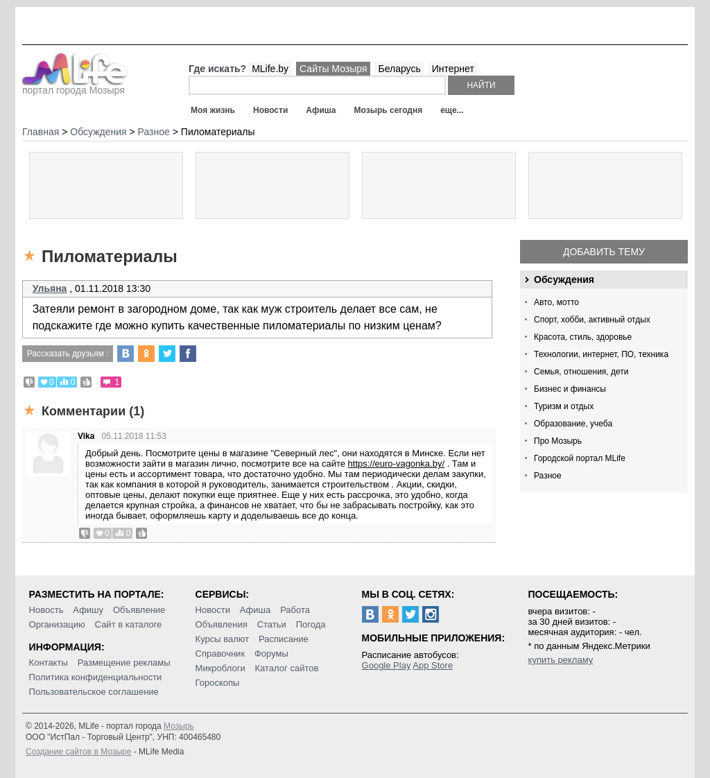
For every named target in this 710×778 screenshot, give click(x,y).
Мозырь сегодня (388, 110)
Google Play (386, 665)
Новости (270, 110)
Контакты (48, 662)
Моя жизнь (213, 110)
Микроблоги (220, 668)
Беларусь (399, 68)
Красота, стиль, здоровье (583, 337)
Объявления (222, 624)
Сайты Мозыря (333, 68)
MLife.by (270, 68)
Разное (548, 476)
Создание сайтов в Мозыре (78, 752)
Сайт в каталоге (128, 624)
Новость (46, 610)
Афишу (88, 610)
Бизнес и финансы (570, 389)
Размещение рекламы (124, 662)
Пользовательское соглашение (94, 691)
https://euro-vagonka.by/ (396, 463)
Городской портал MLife (579, 458)
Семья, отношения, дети (581, 372)
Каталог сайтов (287, 668)
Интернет (453, 68)
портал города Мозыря (74, 86)
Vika (86, 436)
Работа (295, 610)
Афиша (321, 110)
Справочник (220, 653)
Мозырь (179, 726)
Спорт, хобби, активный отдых (592, 320)
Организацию (57, 624)
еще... (451, 110)
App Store (433, 665)
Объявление (139, 610)
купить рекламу (561, 660)
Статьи (271, 624)
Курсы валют (223, 639)
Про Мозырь (558, 441)
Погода (311, 624)
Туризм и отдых (564, 406)
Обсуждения (564, 279)
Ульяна (50, 288)
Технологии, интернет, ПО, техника (601, 354)
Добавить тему (604, 251)
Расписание (284, 639)
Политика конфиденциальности (95, 677)
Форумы (271, 653)
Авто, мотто (556, 302)
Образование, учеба (573, 424)
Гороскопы (218, 682)
